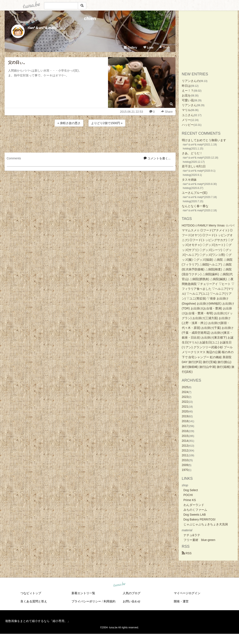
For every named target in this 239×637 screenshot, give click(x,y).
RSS (187, 553)
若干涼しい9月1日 (194, 166)
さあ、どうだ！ (192, 153)
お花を (186, 95)
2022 (185, 401)
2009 (185, 465)
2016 (185, 431)
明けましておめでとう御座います (204, 140)
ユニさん (188, 115)
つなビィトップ (30, 593)
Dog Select (191, 490)
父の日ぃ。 (17, 62)
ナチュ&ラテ (192, 535)
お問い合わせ (131, 601)
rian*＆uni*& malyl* (43, 28)
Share (164, 47)
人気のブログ (131, 593)
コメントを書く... (157, 158)
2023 (185, 396)
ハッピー (188, 124)
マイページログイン (187, 593)
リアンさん (189, 105)
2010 (185, 460)
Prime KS (190, 500)
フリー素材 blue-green (199, 540)
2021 (185, 406)
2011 (185, 455)
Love (148, 47)
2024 (185, 392)
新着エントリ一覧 (83, 593)
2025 (185, 387)
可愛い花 (188, 100)
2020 (185, 411)
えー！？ (188, 90)
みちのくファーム (195, 509)
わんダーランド (194, 505)
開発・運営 (181, 601)
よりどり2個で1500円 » (107, 123)
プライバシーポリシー (86, 601)
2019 (185, 416)
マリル (186, 110)
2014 (185, 440)
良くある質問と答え (33, 601)
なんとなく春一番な (195, 206)
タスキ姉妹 (189, 179)
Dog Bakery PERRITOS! (200, 519)
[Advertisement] (90, 138)
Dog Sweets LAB (195, 514)
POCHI (188, 495)
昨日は (186, 85)
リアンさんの (191, 81)
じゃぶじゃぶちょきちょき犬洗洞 (206, 524)
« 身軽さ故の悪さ (69, 123)
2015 (185, 436)
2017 (185, 426)
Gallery (130, 47)
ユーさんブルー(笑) (194, 192)
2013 (185, 445)
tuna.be (119, 584)
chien (90, 18)
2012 (185, 450)
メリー (186, 120)
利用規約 (109, 601)
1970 (185, 470)
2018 (185, 421)
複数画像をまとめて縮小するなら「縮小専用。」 (37, 621)
